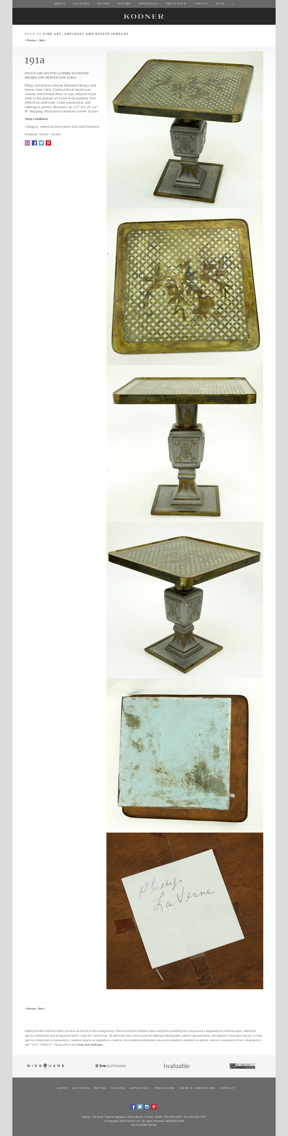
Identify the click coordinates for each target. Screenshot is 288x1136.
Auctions (81, 1088)
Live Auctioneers (111, 1066)
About (62, 1088)
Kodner (144, 16)
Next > (42, 41)
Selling (118, 1088)
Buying (100, 1088)
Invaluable (177, 1066)
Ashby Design (148, 1124)
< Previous (30, 41)
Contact (227, 1088)
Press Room (164, 1088)
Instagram (147, 1106)
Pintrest (48, 143)
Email (27, 143)
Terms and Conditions (89, 1045)
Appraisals (140, 1088)
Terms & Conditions (197, 1088)
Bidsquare (45, 1066)
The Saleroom (242, 1066)
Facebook (34, 143)
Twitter (41, 143)
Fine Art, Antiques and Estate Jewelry (86, 34)
